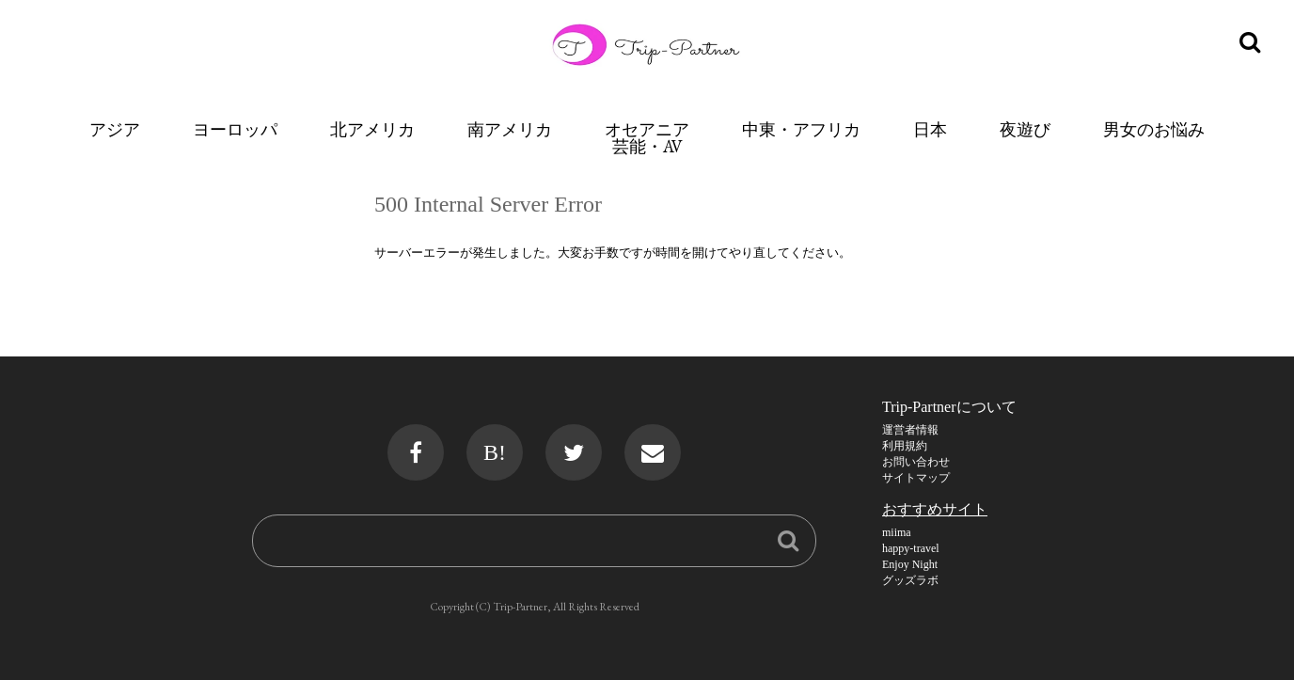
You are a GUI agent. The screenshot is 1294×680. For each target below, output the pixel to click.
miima (896, 532)
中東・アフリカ (801, 129)
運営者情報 (910, 429)
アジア (114, 129)
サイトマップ (916, 477)
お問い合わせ (916, 461)
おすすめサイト (934, 509)
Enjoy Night (910, 564)
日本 (930, 129)
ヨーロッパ (235, 129)
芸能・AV (647, 146)
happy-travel (910, 548)
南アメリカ (509, 129)
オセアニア (647, 129)
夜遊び (1025, 129)
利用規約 (904, 445)
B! (494, 452)
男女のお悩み (1154, 129)
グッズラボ (910, 580)
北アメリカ (372, 129)
